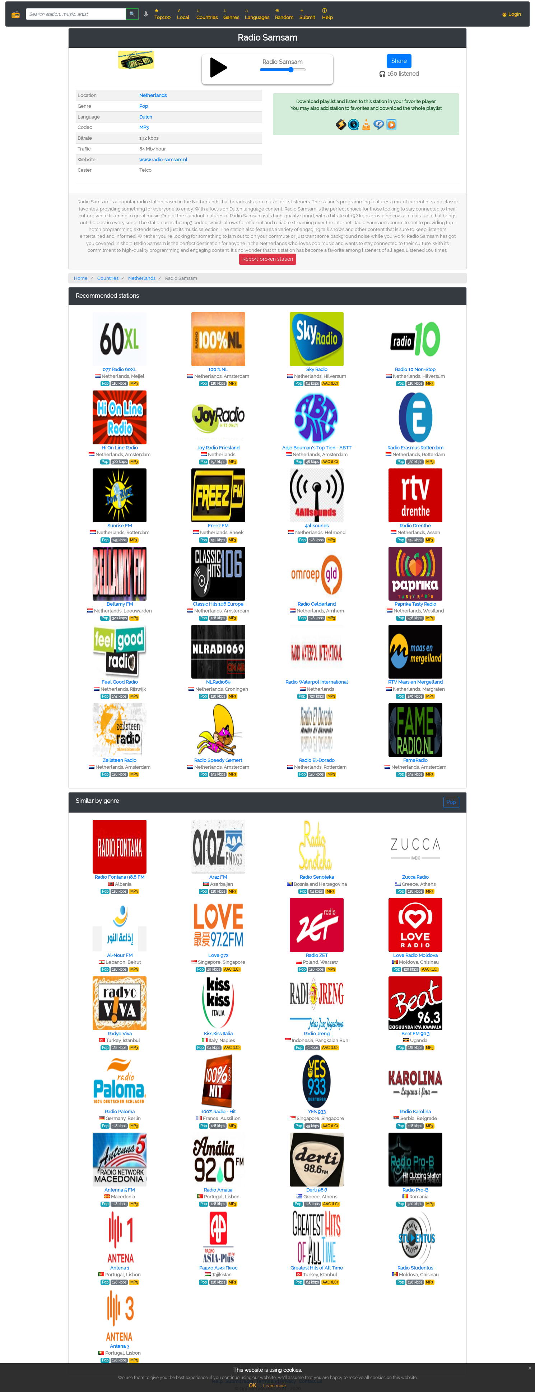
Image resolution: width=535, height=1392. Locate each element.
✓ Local (183, 14)
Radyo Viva (120, 1033)
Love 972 (218, 955)
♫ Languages (257, 14)
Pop (143, 106)
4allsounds (317, 525)
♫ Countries (207, 14)
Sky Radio (316, 369)
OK (252, 1385)
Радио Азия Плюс (218, 1268)
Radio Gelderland (317, 604)
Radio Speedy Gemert (218, 760)
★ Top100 (162, 14)
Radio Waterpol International (316, 682)
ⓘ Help (327, 14)
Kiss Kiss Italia (218, 1033)
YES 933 (317, 1111)
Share (399, 60)
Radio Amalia (218, 1190)
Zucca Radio (415, 877)
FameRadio (415, 760)
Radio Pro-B (415, 1190)
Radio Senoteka (317, 877)
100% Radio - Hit (218, 1111)
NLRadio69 (218, 682)
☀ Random (284, 14)
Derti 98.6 (316, 1190)
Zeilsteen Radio (119, 760)
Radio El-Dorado (317, 760)
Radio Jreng (317, 1033)
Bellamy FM (120, 604)
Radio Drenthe (415, 525)
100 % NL (218, 369)
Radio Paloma (120, 1111)
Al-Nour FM (119, 955)
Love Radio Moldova (415, 955)
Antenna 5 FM (119, 1190)
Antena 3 (119, 1346)
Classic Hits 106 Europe (218, 604)
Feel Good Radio (120, 682)
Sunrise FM (119, 525)
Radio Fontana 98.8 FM (119, 877)
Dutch (145, 117)
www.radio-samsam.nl (163, 159)
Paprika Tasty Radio (415, 604)
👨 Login (511, 14)
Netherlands (153, 95)
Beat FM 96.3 (415, 1033)
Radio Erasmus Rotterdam (415, 447)
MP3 (144, 127)
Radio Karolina (415, 1111)
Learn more (274, 1385)
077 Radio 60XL (119, 369)
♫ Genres (231, 14)
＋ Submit (307, 14)
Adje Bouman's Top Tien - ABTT (317, 447)
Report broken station (267, 259)
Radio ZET (317, 955)
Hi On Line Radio (120, 447)
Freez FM (218, 525)
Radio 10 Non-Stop (415, 369)
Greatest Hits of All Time (316, 1268)
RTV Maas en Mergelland (415, 682)
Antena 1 (119, 1268)
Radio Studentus (415, 1268)
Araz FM (218, 877)
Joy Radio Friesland (218, 447)
